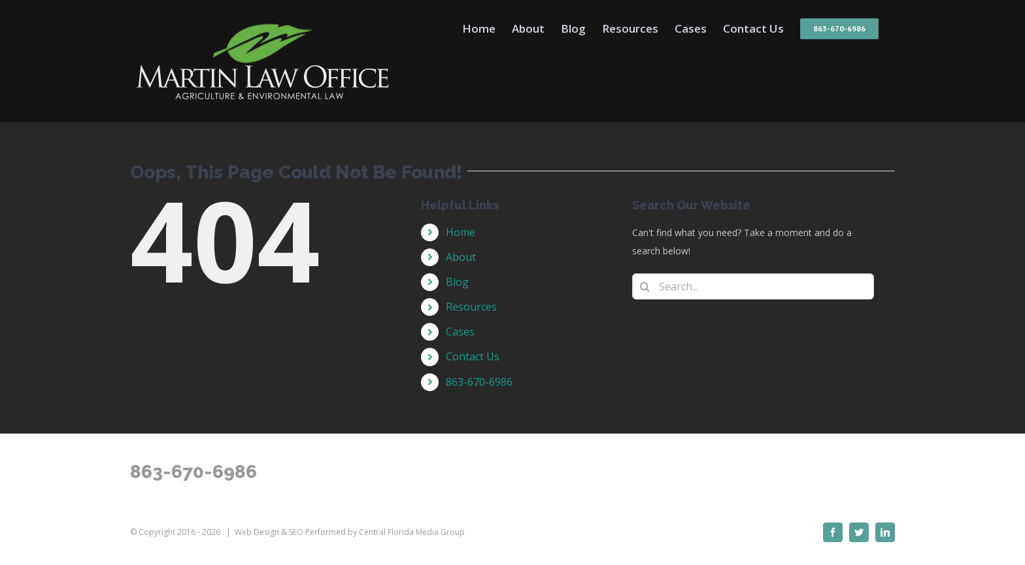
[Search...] (753, 286)
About (461, 257)
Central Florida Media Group (412, 532)
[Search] (645, 286)
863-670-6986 (479, 382)
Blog (457, 282)
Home (460, 232)
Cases (460, 331)
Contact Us (472, 356)
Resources (471, 307)
